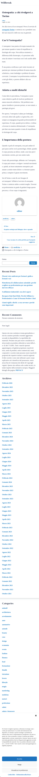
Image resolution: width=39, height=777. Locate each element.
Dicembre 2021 (7, 585)
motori (4, 699)
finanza (4, 658)
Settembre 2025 (7, 399)
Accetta (19, 759)
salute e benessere (8, 711)
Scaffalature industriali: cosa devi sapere (16, 292)
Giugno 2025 (6, 412)
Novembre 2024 (7, 441)
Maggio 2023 (6, 515)
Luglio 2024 (6, 457)
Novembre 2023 (7, 490)
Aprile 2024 (6, 470)
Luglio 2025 (6, 408)
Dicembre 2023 (7, 486)
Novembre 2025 (7, 391)
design (4, 641)
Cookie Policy (11, 774)
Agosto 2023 (6, 503)
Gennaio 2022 (7, 581)
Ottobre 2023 (6, 494)
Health (4, 670)
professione (6, 703)
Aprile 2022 (6, 569)
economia (5, 645)
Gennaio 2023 (7, 532)
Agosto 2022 (6, 552)
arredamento (6, 616)
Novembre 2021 (7, 589)
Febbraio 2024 (7, 478)
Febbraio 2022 (7, 577)
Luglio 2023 (6, 507)
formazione (6, 666)
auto (3, 620)
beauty (4, 633)
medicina (6, 218)
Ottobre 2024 (6, 445)
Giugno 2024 (6, 461)
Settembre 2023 (7, 499)
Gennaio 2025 (7, 433)
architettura (6, 612)
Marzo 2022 (6, 573)
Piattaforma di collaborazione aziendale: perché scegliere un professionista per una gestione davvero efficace (19, 285)
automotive (6, 624)
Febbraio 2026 (7, 383)
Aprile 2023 (6, 519)
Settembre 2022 (7, 548)
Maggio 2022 (6, 565)
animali (4, 608)
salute (13, 218)
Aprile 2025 (6, 420)
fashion (4, 653)
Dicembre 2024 (7, 437)
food (3, 662)
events (4, 649)
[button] (36, 716)
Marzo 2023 (6, 523)
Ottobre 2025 (6, 395)
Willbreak (6, 2)
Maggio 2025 (6, 416)
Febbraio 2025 (7, 428)
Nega (19, 764)
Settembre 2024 (7, 449)
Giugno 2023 (6, 511)
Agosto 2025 (6, 404)
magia (4, 686)
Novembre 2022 (7, 540)
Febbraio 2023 (7, 527)
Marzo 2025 (6, 424)
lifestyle (4, 682)
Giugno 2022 (6, 560)
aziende (4, 629)
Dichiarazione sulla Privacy (23, 774)
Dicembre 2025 (7, 387)
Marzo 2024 (6, 474)
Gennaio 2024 (7, 482)
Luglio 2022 (6, 556)
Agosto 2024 (6, 453)
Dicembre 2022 (7, 536)
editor (3, 20)
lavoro (4, 678)
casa (3, 637)
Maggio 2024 (6, 466)
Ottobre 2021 (6, 594)
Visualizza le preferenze (19, 770)
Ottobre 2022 (6, 544)
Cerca (4, 259)
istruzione (5, 674)
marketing (5, 691)
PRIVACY (19, 370)
